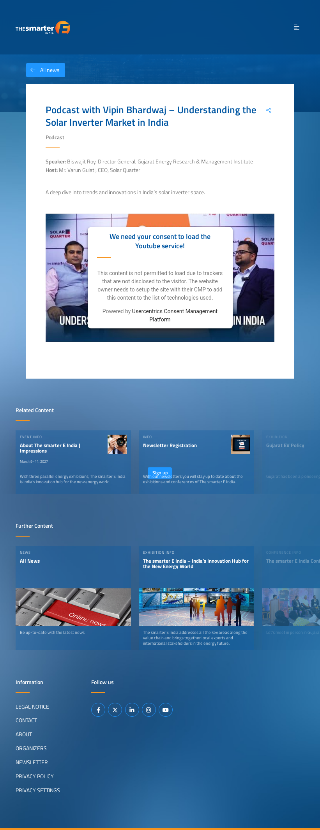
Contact (26, 720)
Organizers (31, 748)
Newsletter (32, 762)
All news (43, 70)
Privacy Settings (38, 790)
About (24, 734)
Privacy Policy (35, 776)
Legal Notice (32, 706)
